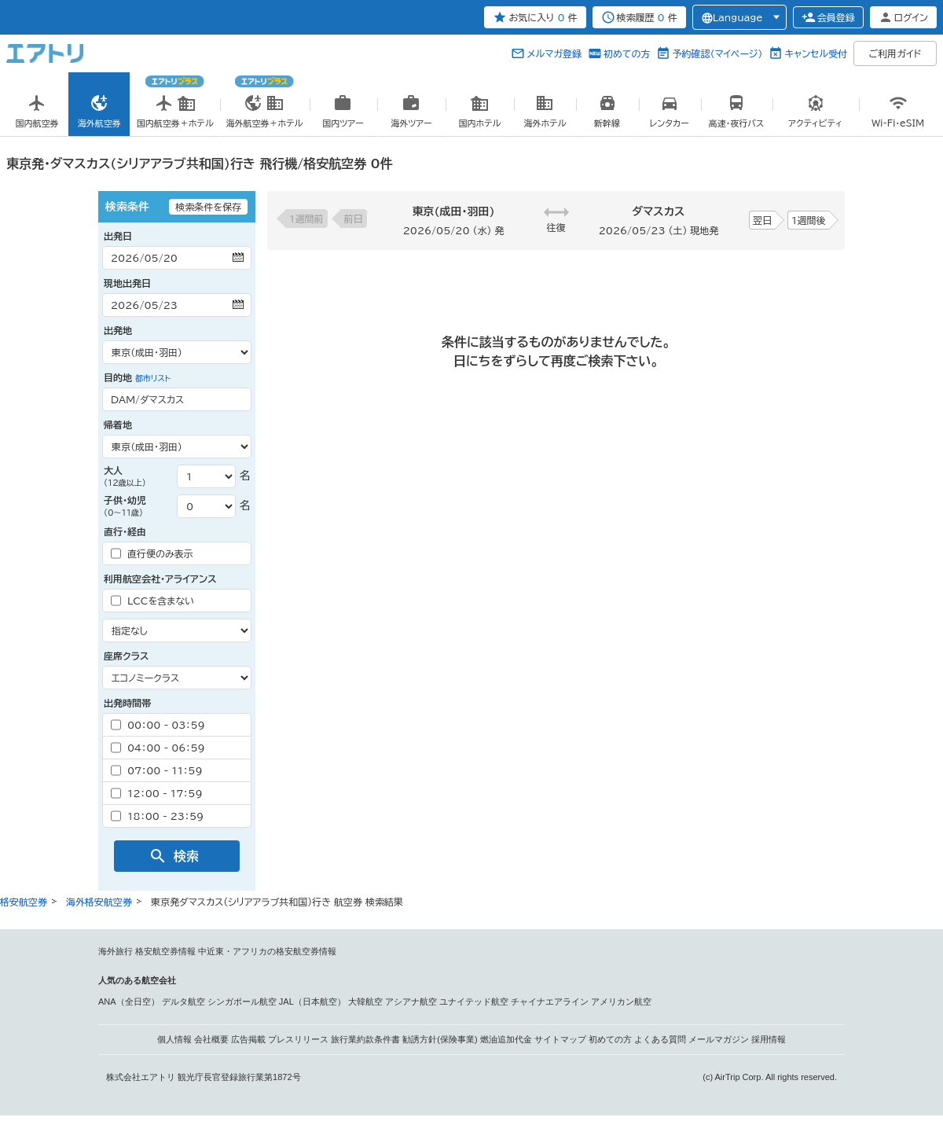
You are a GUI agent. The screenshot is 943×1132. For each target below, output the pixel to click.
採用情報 (768, 1039)
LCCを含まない (152, 601)
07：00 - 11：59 (157, 770)
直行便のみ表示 (152, 553)
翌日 (762, 220)
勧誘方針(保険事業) (439, 1039)
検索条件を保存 (208, 206)
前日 (353, 218)
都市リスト (153, 378)
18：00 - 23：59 (157, 816)
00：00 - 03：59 (158, 725)
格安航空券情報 (165, 951)
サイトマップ (560, 1039)
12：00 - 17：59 (157, 793)
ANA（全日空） (129, 1001)
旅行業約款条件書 (365, 1039)
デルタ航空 (183, 1001)
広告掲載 (248, 1039)
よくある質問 (660, 1039)
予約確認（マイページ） (717, 53)
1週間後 (808, 220)
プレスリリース (298, 1039)
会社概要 (211, 1039)
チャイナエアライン (550, 1001)
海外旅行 (115, 951)
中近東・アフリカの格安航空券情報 (267, 951)
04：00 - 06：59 (158, 748)
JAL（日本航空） (312, 1001)
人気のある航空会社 (137, 980)
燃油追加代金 (506, 1039)
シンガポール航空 (242, 1001)
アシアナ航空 (411, 1001)
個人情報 (174, 1039)
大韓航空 (365, 1001)
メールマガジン (718, 1039)
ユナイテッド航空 (473, 1001)
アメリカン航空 (621, 1001)
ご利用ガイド (895, 53)
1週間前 (306, 218)
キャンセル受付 (815, 53)
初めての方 (627, 53)
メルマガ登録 (554, 53)
